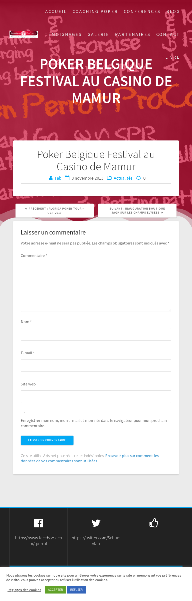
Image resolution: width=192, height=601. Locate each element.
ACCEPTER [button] (55, 590)
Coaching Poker (95, 11)
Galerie (98, 34)
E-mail (28, 352)
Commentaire (34, 255)
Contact (168, 34)
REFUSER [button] (76, 590)
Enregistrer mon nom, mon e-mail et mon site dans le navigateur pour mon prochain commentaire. (94, 423)
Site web (28, 383)
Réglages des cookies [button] (24, 590)
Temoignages (63, 34)
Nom (26, 321)
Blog (173, 11)
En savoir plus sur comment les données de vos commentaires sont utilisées (90, 458)
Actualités (123, 178)
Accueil (56, 11)
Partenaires (132, 34)
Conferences (142, 11)
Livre (172, 57)
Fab (58, 178)
